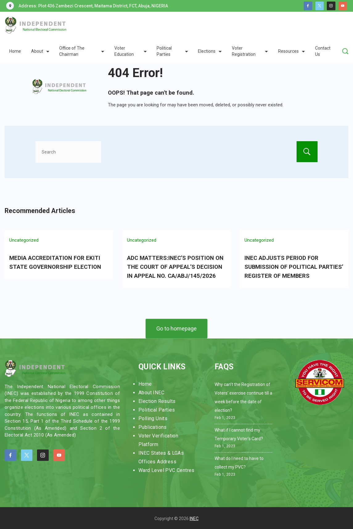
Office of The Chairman (81, 51)
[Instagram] (331, 6)
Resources (291, 51)
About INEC (151, 391)
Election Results (156, 400)
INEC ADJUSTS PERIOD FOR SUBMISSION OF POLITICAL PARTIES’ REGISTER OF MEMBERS (293, 266)
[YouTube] (343, 6)
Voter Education (130, 51)
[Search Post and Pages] (345, 51)
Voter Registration (250, 51)
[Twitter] (319, 6)
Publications (152, 426)
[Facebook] (308, 6)
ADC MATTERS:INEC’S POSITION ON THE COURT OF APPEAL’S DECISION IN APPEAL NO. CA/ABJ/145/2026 (174, 266)
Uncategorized (24, 240)
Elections (210, 51)
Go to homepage (176, 327)
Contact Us (322, 51)
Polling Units (152, 417)
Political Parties (172, 51)
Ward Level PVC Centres (166, 469)
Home (15, 51)
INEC (194, 517)
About (40, 51)
